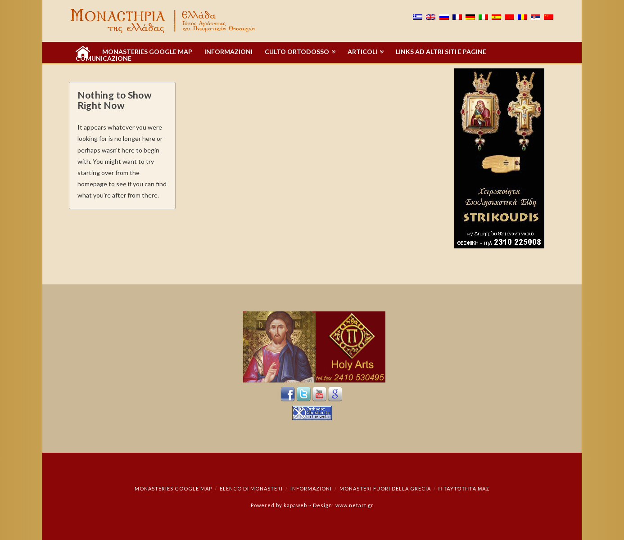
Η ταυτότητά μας (463, 488)
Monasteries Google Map (173, 488)
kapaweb (295, 505)
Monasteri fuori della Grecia (385, 488)
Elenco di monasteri (251, 488)
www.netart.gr (354, 505)
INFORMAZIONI (311, 488)
